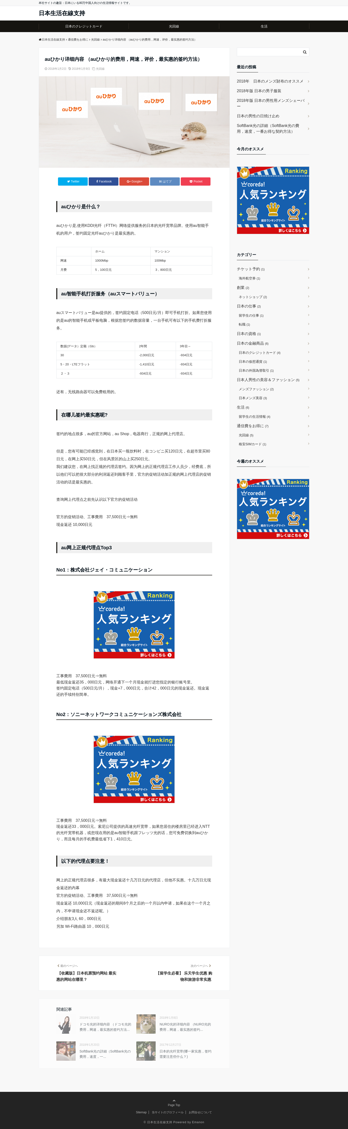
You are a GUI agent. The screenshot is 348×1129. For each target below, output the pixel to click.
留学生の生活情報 (254, 416)
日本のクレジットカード (83, 26)
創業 (243, 288)
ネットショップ (253, 297)
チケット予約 (251, 269)
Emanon (198, 1122)
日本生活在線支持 (62, 13)
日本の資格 (249, 334)
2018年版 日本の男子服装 (259, 91)
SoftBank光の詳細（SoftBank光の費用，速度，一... (105, 1054)
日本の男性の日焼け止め (258, 116)
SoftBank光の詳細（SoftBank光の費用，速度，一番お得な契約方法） (268, 128)
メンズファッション (256, 389)
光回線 (174, 26)
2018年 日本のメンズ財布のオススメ (270, 81)
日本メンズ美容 (253, 398)
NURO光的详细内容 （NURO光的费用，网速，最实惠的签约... (185, 1026)
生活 (264, 26)
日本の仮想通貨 (253, 361)
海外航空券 (249, 278)
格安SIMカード (252, 444)
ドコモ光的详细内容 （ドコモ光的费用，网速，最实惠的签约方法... (105, 1026)
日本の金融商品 (252, 343)
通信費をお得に (252, 426)
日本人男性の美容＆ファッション (268, 380)
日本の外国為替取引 (256, 370)
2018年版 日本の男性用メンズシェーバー (270, 103)
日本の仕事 (249, 306)
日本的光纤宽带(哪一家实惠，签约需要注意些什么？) (185, 1054)
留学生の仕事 (251, 315)
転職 (244, 324)
